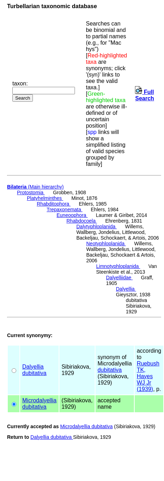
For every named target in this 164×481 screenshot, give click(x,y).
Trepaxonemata (64, 209)
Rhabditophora (54, 204)
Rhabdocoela (81, 221)
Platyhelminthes (45, 198)
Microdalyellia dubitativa (86, 426)
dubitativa (34, 373)
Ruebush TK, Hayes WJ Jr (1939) (148, 376)
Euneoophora (72, 215)
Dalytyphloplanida (96, 226)
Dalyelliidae (119, 277)
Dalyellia (126, 289)
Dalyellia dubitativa (51, 437)
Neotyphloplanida (106, 243)
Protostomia (31, 192)
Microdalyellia (39, 400)
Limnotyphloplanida (118, 266)
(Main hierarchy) (35, 187)
